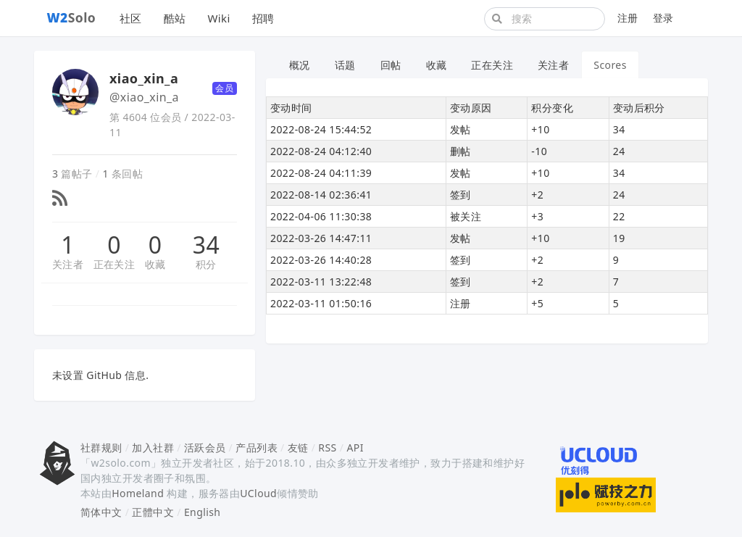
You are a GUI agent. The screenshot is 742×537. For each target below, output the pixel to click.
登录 (663, 18)
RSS (327, 447)
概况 (299, 65)
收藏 (155, 264)
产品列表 (256, 447)
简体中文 (101, 512)
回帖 (390, 65)
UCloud (258, 493)
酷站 (175, 18)
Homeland (138, 493)
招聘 (263, 18)
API (354, 447)
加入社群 (153, 447)
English (202, 512)
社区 (131, 18)
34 (206, 245)
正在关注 (114, 264)
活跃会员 (205, 447)
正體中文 (153, 512)
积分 (206, 264)
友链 (298, 447)
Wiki (218, 18)
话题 (345, 65)
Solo (71, 17)
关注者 (67, 264)
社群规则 (101, 447)
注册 (627, 18)
